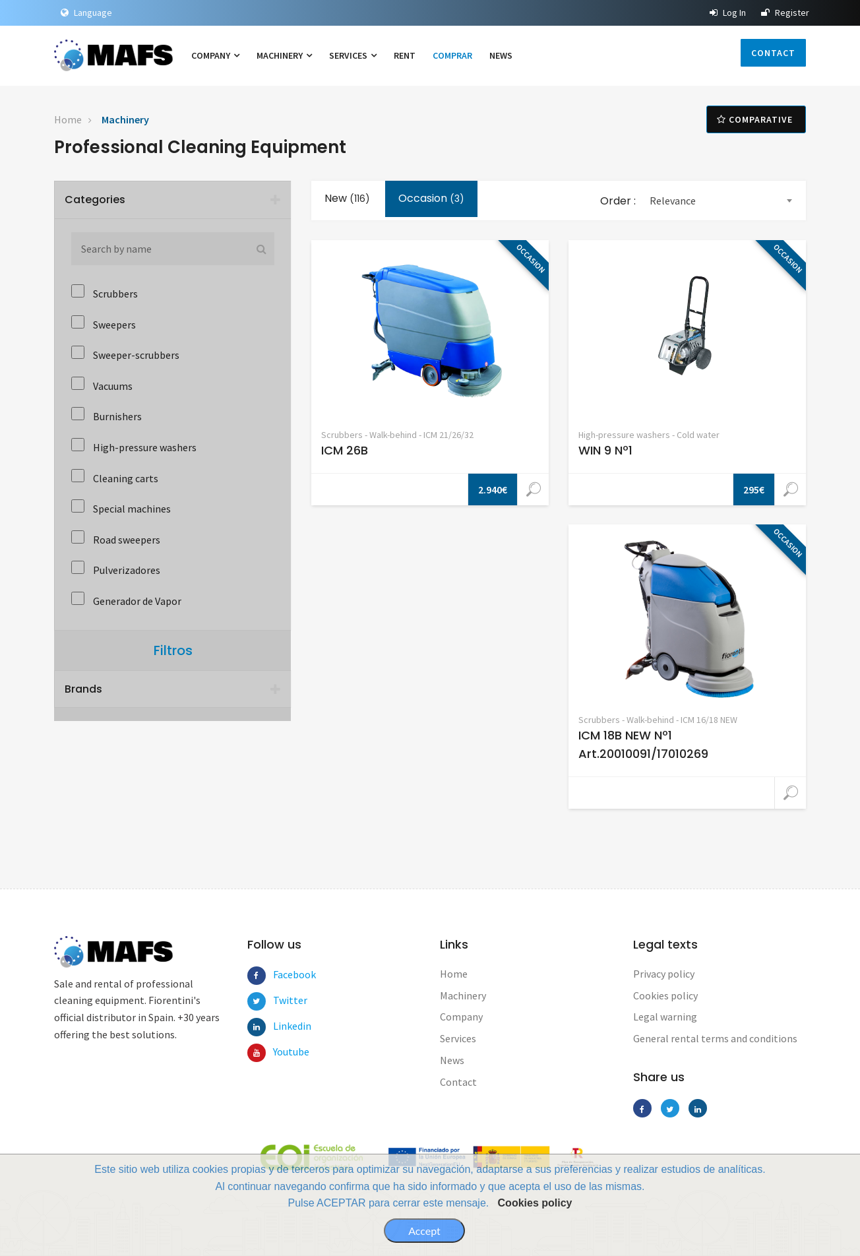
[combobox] (720, 201)
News (500, 55)
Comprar (452, 55)
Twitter (282, 1000)
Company (215, 55)
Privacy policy (663, 973)
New (347, 198)
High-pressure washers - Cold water (649, 435)
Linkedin (282, 1025)
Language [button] (86, 12)
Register (785, 12)
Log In (728, 12)
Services (353, 55)
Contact (773, 53)
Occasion (431, 198)
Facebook (282, 974)
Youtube (282, 1051)
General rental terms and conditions (715, 1038)
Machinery (284, 55)
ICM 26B (344, 450)
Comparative (756, 119)
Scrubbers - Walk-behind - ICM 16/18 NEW (657, 720)
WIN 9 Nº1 (605, 450)
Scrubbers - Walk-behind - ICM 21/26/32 (397, 435)
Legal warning (665, 1016)
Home (68, 119)
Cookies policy (535, 1203)
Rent (404, 55)
